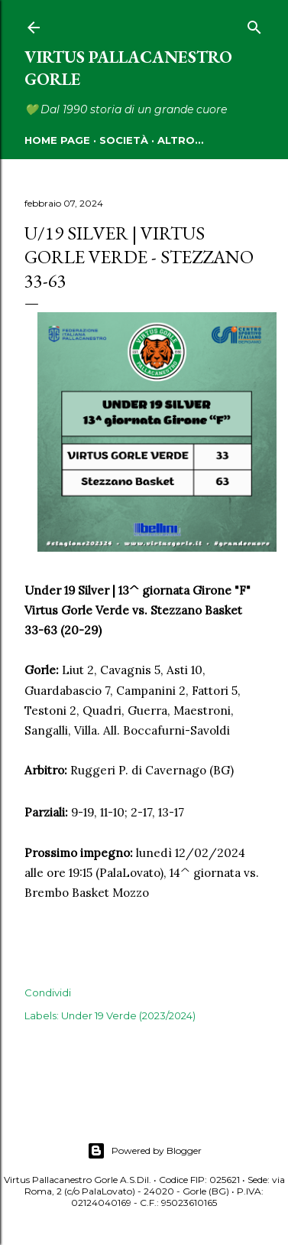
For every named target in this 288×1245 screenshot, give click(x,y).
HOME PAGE (57, 140)
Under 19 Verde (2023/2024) (128, 1015)
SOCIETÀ (123, 140)
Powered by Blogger (144, 1151)
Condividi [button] (47, 992)
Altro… (180, 140)
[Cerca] (254, 24)
